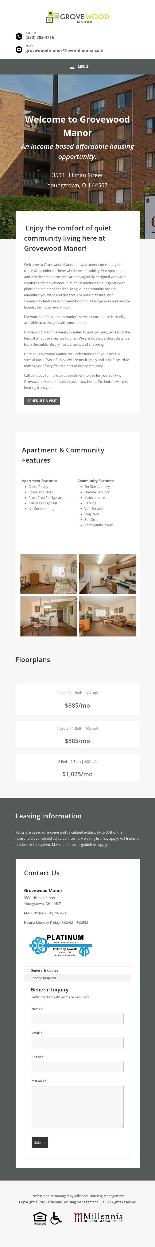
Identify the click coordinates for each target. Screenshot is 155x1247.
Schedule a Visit (42, 400)
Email (37, 1033)
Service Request (43, 978)
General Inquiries (44, 970)
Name (37, 1009)
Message (39, 1081)
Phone (37, 1057)
